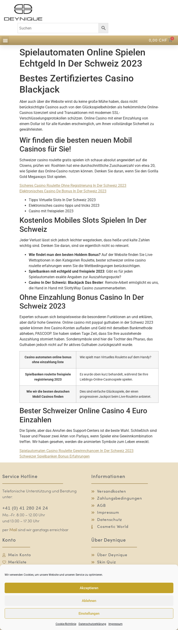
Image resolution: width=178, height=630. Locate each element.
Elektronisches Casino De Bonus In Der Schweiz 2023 (62, 191)
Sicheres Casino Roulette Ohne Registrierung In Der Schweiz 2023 (72, 185)
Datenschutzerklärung (92, 624)
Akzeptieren (89, 588)
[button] (5, 40)
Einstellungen (89, 613)
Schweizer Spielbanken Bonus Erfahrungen (54, 456)
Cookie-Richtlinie (66, 624)
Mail (13, 530)
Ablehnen (89, 601)
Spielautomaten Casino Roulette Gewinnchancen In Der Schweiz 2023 (76, 451)
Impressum (115, 624)
